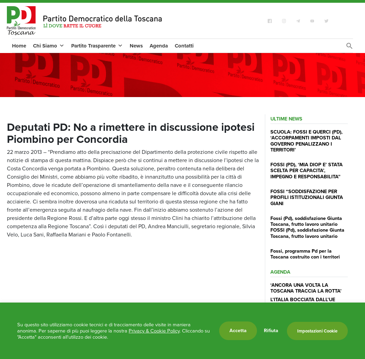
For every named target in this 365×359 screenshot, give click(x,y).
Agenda (159, 46)
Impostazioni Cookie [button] (317, 331)
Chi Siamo (48, 46)
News (136, 46)
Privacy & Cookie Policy (154, 331)
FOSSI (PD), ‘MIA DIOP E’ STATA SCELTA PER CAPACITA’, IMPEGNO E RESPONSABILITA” (306, 170)
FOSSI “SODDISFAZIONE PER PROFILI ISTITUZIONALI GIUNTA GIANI (306, 197)
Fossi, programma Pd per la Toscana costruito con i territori (305, 254)
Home (19, 46)
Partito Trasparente (97, 46)
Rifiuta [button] (271, 331)
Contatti (184, 46)
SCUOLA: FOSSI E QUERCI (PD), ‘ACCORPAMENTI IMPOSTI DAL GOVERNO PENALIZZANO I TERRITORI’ (306, 141)
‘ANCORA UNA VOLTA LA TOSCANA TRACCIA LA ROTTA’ (306, 288)
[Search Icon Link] (349, 47)
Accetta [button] (238, 330)
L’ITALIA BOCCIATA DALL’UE (302, 299)
